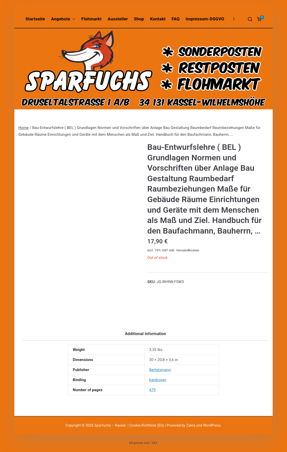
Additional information (145, 333)
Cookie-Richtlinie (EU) (147, 425)
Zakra (190, 425)
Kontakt (157, 18)
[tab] (145, 335)
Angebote (63, 19)
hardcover (157, 380)
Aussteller (118, 18)
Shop (139, 18)
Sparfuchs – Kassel (110, 425)
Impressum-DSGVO (205, 18)
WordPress (212, 425)
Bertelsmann (160, 370)
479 (152, 390)
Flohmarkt (91, 18)
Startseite (35, 18)
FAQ (176, 18)
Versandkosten (187, 250)
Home (23, 127)
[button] (72, 19)
